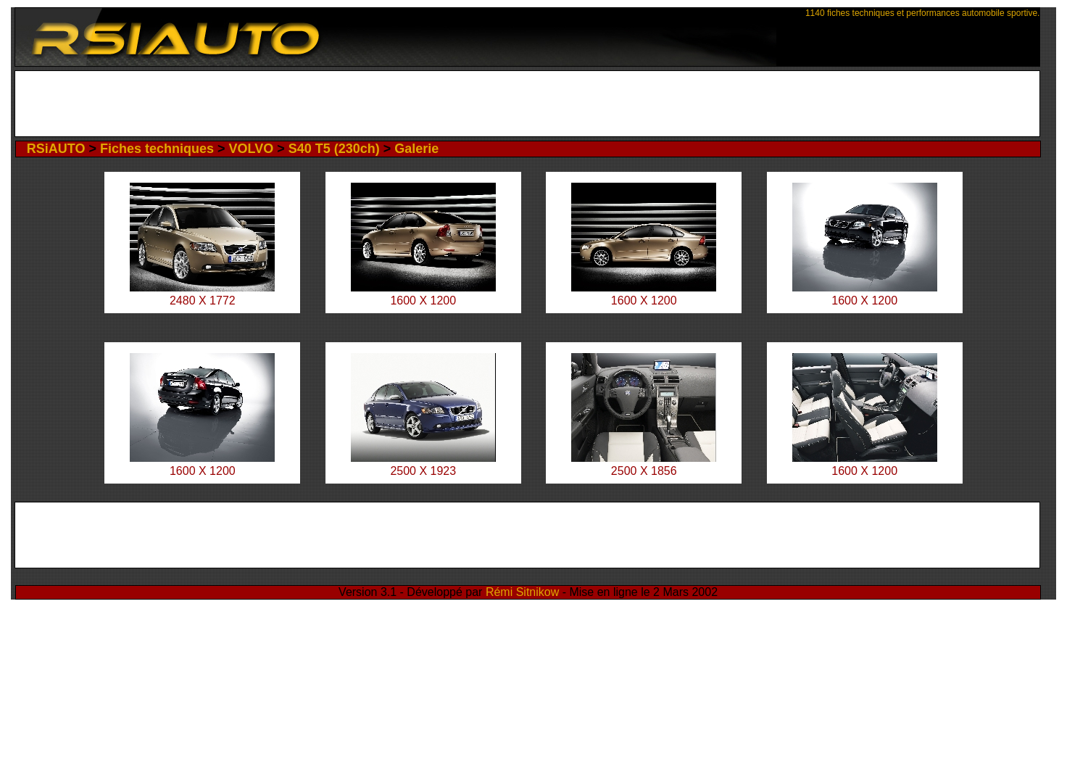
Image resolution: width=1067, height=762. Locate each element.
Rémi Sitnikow (522, 592)
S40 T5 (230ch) (334, 148)
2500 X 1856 (644, 471)
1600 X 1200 (423, 300)
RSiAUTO (56, 148)
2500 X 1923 (423, 471)
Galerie (416, 148)
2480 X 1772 (203, 300)
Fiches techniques (157, 148)
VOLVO (251, 148)
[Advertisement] (527, 103)
